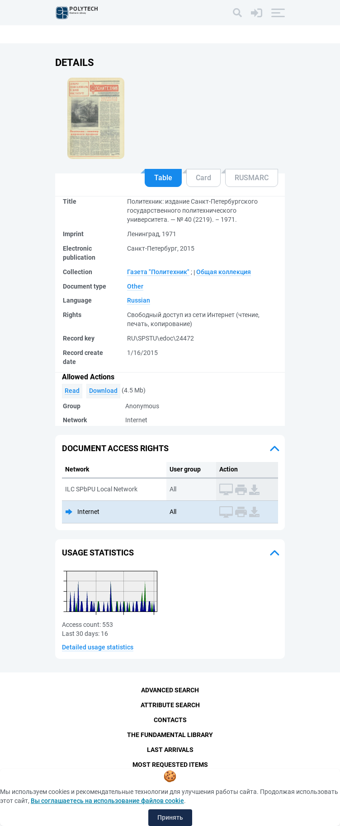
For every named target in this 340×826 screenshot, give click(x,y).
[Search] (237, 12)
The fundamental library (170, 734)
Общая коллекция (223, 271)
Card (203, 177)
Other (135, 286)
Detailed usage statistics (97, 647)
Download (103, 390)
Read (72, 390)
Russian (138, 300)
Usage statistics (98, 552)
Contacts (170, 719)
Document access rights (115, 448)
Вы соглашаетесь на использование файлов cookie (107, 800)
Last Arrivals (170, 749)
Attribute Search (170, 705)
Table (163, 177)
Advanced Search (170, 690)
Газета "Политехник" (158, 271)
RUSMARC (252, 177)
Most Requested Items (170, 764)
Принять (170, 817)
